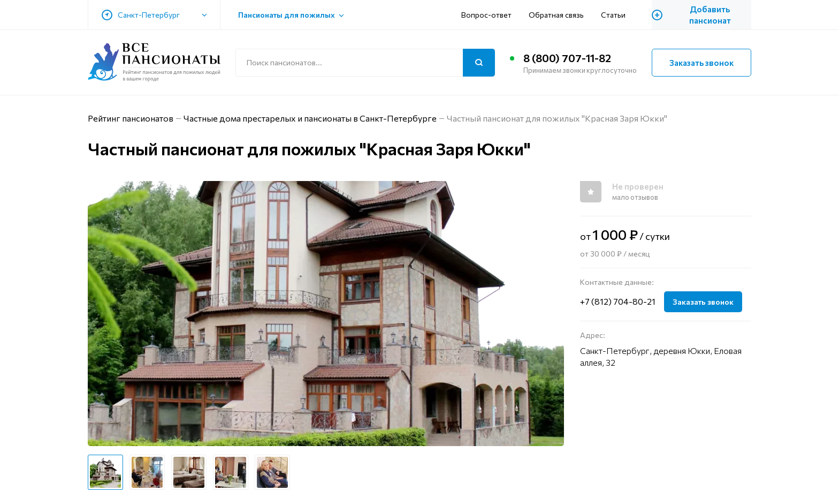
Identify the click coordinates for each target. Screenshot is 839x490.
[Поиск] (479, 63)
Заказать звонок (701, 62)
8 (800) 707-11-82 (567, 57)
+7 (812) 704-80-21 (617, 301)
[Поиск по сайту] (365, 63)
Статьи (613, 14)
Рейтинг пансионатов (130, 118)
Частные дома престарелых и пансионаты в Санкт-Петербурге (310, 118)
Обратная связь (556, 14)
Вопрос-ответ (486, 14)
